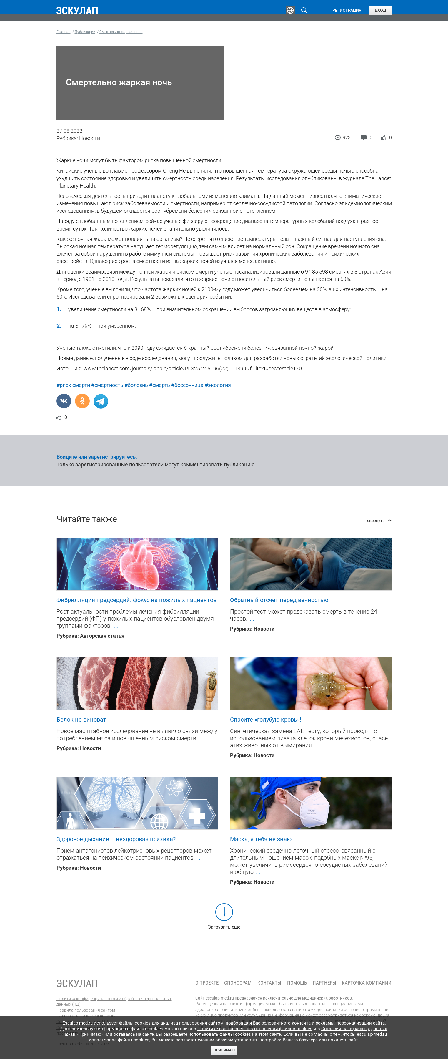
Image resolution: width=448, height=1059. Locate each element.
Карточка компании (367, 983)
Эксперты (185, 10)
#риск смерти (73, 385)
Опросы (263, 10)
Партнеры (324, 983)
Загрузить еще (224, 927)
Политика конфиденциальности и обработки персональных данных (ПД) (114, 1001)
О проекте (207, 983)
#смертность (107, 385)
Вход (380, 10)
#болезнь (136, 385)
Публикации (225, 10)
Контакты (269, 983)
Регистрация (347, 10)
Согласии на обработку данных (354, 1028)
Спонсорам (238, 983)
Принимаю (224, 1050)
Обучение (149, 10)
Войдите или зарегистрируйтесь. (96, 457)
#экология (218, 385)
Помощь (297, 983)
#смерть (159, 385)
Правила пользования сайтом (85, 1010)
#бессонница (187, 385)
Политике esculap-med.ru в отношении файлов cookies (254, 1028)
